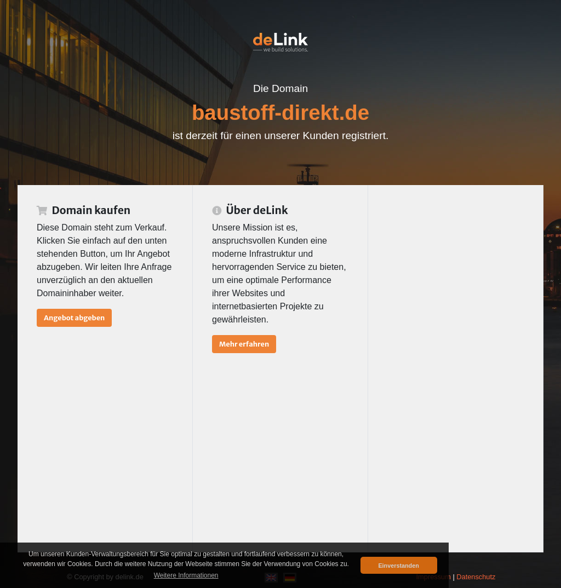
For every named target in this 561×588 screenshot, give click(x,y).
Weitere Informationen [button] (186, 575)
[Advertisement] (455, 368)
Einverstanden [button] (398, 565)
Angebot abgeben (74, 317)
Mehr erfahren (244, 343)
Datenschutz (475, 577)
